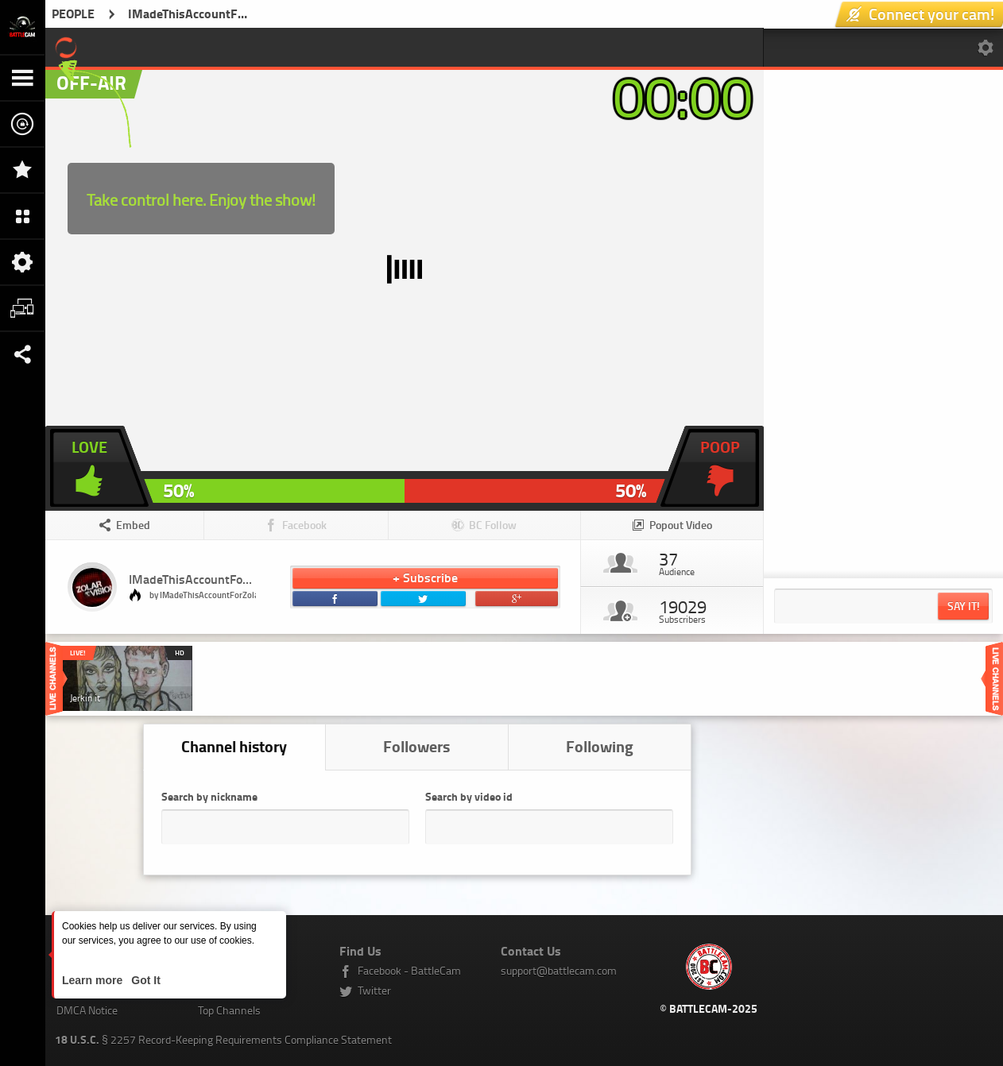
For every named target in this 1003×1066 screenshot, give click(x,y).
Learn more (94, 980)
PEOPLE (73, 13)
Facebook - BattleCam (409, 970)
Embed (133, 524)
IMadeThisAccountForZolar (202, 579)
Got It (144, 980)
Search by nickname (209, 796)
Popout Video (680, 524)
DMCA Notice (87, 1010)
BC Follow (493, 524)
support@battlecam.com (559, 970)
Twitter (374, 990)
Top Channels (229, 1010)
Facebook (304, 524)
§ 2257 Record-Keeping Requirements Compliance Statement (223, 1039)
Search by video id (469, 796)
